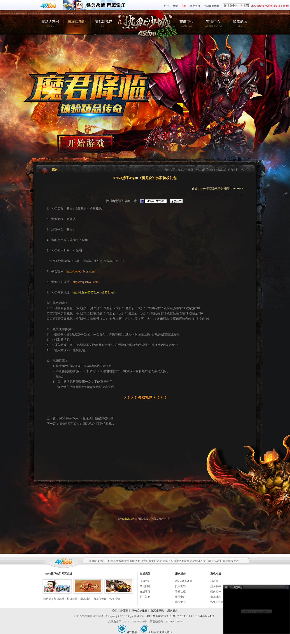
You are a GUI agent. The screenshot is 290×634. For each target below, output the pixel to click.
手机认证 (180, 591)
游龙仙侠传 (100, 598)
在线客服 (145, 591)
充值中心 (145, 581)
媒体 (190, 169)
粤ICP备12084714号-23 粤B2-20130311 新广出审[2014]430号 (180, 616)
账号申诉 (180, 596)
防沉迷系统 (157, 610)
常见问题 (145, 586)
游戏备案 (127, 632)
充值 (183, 5)
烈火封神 (72, 598)
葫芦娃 (47, 598)
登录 (175, 5)
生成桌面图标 (211, 5)
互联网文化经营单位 (156, 632)
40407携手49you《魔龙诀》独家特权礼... (86, 423)
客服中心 (180, 602)
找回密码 (180, 586)
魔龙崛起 (85, 598)
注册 (166, 5)
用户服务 (172, 610)
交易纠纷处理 (120, 610)
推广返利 (145, 596)
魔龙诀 (181, 169)
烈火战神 (59, 598)
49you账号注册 (183, 581)
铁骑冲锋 (114, 598)
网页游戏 (67, 573)
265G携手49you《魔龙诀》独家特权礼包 (86, 418)
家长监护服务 (139, 610)
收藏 (245, 6)
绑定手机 (195, 5)
